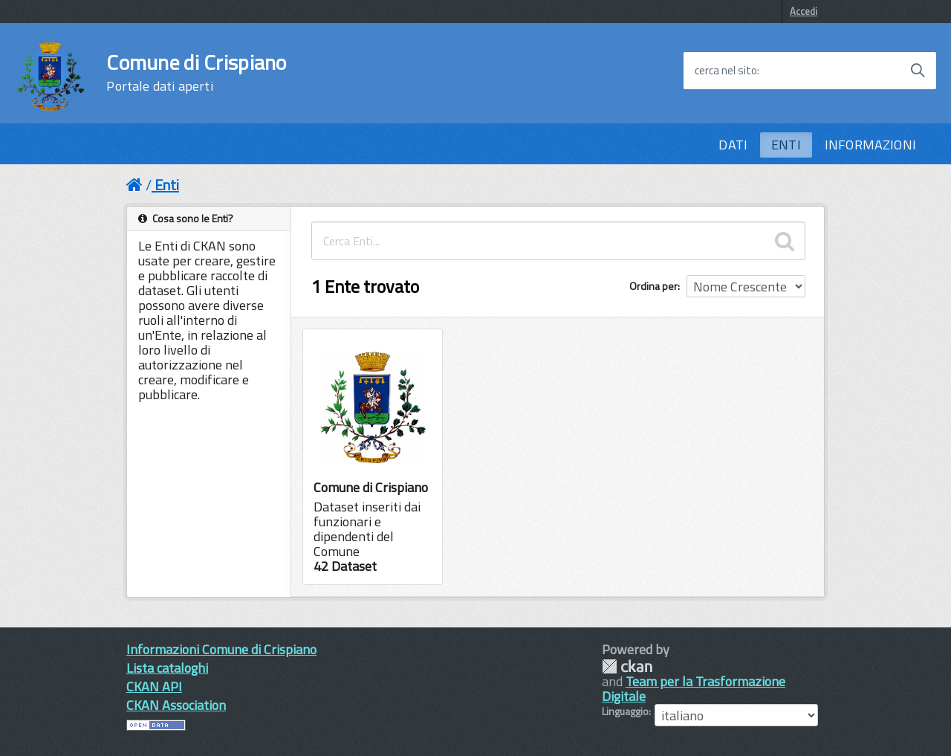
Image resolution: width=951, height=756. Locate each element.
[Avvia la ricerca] (917, 70)
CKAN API (154, 686)
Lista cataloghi (167, 668)
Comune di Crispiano (196, 73)
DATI (732, 145)
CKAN (627, 666)
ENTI (786, 145)
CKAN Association (176, 705)
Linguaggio (625, 711)
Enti (167, 184)
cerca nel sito (726, 70)
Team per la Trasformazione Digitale (693, 688)
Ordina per (653, 286)
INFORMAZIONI (870, 145)
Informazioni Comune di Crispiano (221, 649)
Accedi (803, 11)
